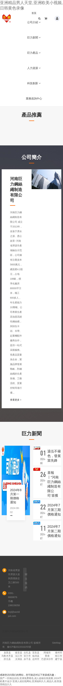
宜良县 (35, 652)
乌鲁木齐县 (7, 655)
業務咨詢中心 (34, 98)
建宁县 (58, 659)
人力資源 (33, 68)
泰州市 (58, 652)
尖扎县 (27, 652)
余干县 (27, 659)
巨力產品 (33, 52)
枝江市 (58, 655)
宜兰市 (27, 655)
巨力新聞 (33, 37)
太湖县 (18, 659)
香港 (47, 655)
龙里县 (7, 652)
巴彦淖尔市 (47, 659)
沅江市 (18, 655)
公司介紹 (33, 22)
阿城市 (47, 652)
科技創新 (33, 83)
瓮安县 (18, 652)
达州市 (35, 659)
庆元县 (7, 659)
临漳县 (35, 655)
